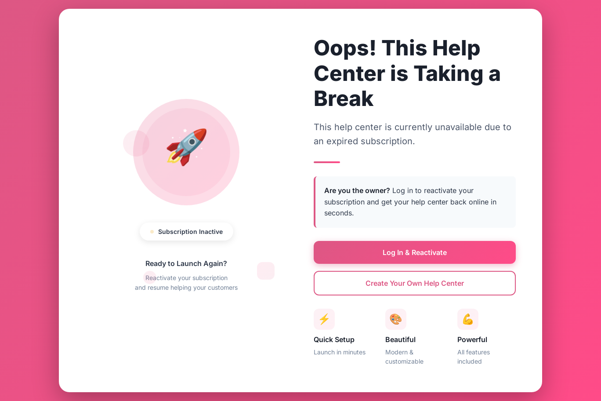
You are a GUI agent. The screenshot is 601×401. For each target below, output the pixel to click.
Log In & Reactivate (415, 252)
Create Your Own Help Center (415, 283)
